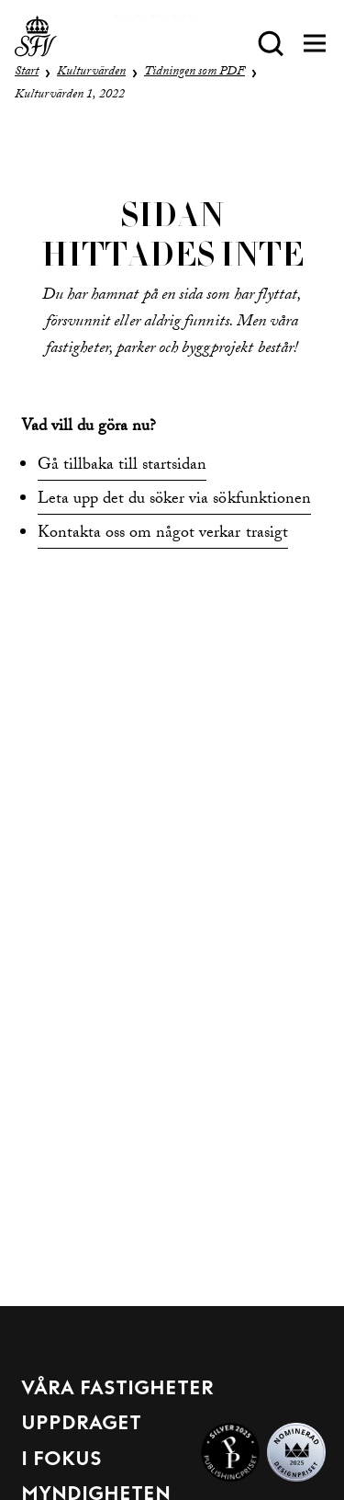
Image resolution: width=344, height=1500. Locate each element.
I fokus (61, 1460)
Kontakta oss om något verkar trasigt (163, 534)
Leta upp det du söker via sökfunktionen (174, 500)
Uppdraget (81, 1424)
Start (27, 73)
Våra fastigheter (117, 1389)
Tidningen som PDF (194, 73)
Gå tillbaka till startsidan (122, 466)
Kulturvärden (91, 73)
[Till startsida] (36, 43)
